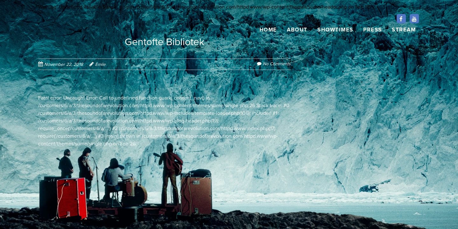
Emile (100, 64)
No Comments (277, 63)
